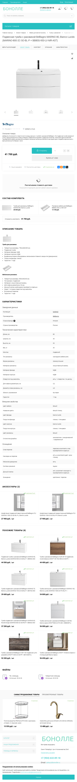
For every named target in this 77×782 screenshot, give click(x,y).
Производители (15, 2)
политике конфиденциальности (31, 772)
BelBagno (56, 316)
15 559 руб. (10, 726)
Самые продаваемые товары (26, 695)
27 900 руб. (19, 520)
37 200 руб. (19, 627)
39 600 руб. (19, 595)
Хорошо (38, 777)
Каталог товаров (38, 26)
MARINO (55, 312)
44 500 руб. (19, 563)
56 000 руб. (58, 627)
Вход (61, 2)
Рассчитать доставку (32, 167)
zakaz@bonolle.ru (53, 762)
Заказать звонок (45, 10)
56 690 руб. (58, 659)
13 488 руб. (46, 726)
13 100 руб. (55, 210)
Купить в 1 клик (52, 158)
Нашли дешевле (15, 167)
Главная (5, 2)
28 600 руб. (17, 210)
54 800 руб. (58, 595)
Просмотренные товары (52, 695)
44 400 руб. (58, 563)
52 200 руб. (19, 659)
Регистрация (69, 2)
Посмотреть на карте (48, 752)
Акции (25, 2)
